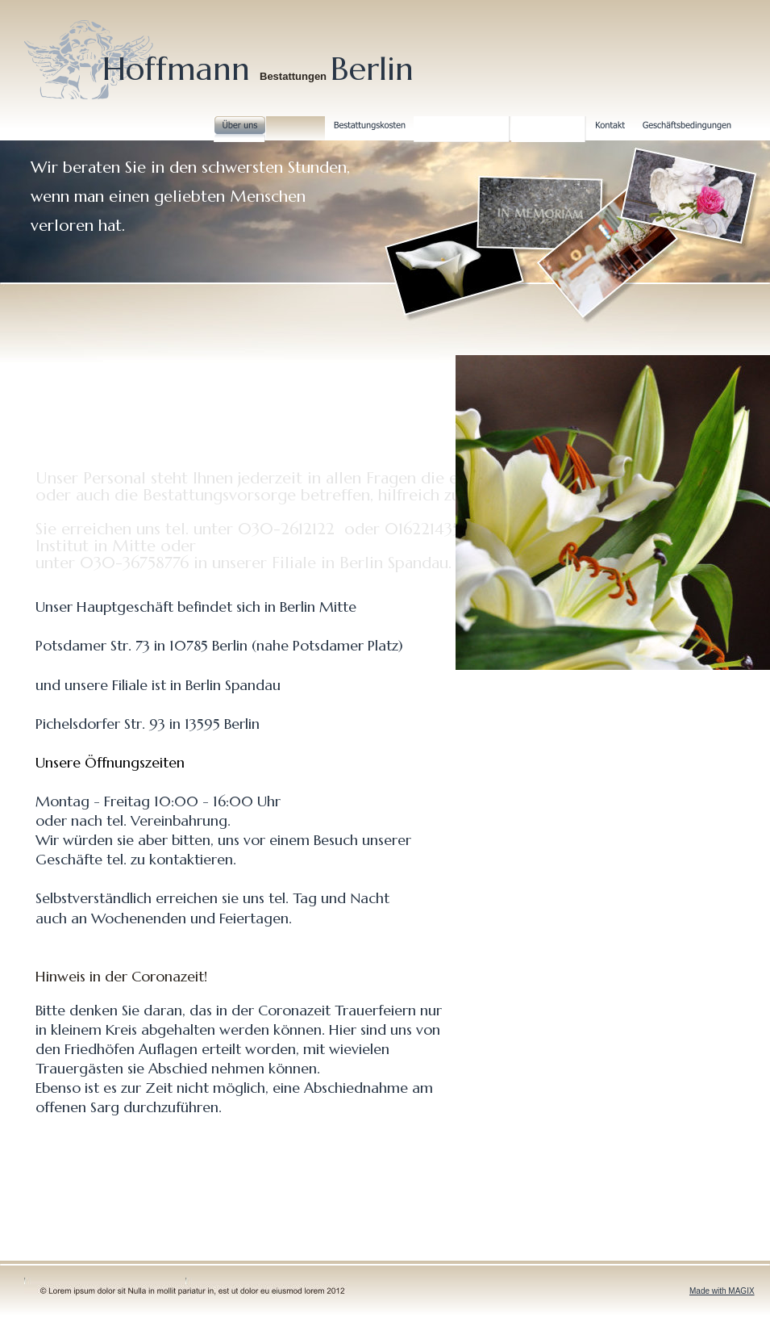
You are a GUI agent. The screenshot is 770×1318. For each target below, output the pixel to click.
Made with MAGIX (722, 1291)
